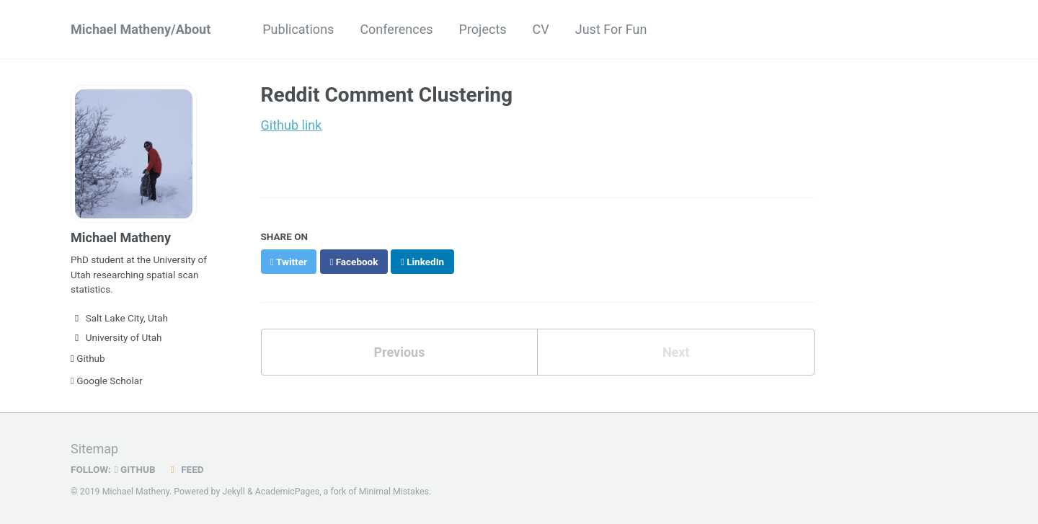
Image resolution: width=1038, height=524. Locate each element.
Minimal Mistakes (394, 492)
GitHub (135, 469)
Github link (291, 125)
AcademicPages (287, 492)
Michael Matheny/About (140, 29)
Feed (185, 469)
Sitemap (94, 448)
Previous (399, 352)
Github (88, 358)
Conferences (396, 29)
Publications (298, 29)
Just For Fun (611, 29)
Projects (483, 29)
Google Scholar (107, 380)
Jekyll (233, 492)
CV (541, 29)
